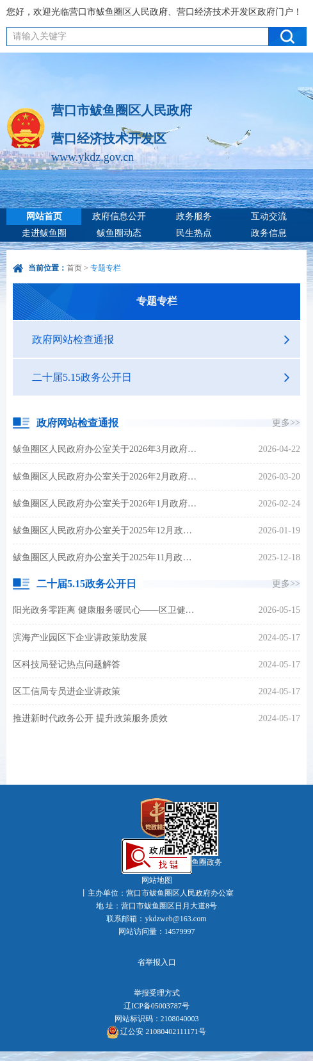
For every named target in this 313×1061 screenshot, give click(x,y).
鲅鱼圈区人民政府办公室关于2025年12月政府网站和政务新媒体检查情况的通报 (106, 530)
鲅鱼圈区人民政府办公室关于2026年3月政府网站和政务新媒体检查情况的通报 (106, 449)
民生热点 (194, 233)
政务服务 (194, 216)
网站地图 (156, 880)
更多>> (286, 423)
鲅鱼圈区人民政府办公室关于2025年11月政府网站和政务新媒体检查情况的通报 (106, 557)
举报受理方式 (157, 993)
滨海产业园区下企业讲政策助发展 (80, 637)
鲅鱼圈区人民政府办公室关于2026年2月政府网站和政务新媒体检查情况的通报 (106, 476)
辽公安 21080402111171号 (156, 1032)
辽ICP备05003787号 (156, 1005)
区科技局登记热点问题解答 (66, 664)
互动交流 (269, 216)
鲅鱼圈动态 (119, 233)
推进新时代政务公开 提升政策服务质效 (90, 718)
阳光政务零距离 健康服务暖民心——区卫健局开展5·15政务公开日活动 (106, 610)
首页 (74, 267)
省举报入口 (157, 962)
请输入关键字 (40, 36)
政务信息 (269, 233)
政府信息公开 (119, 216)
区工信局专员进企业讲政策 (66, 691)
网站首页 (44, 216)
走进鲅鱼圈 (44, 233)
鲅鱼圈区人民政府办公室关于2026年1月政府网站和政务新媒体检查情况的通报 (106, 503)
